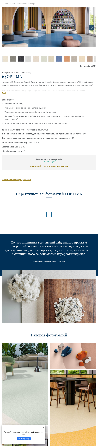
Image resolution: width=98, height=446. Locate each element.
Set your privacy (23, 438)
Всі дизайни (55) (88, 66)
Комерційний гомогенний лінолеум (20, 4)
